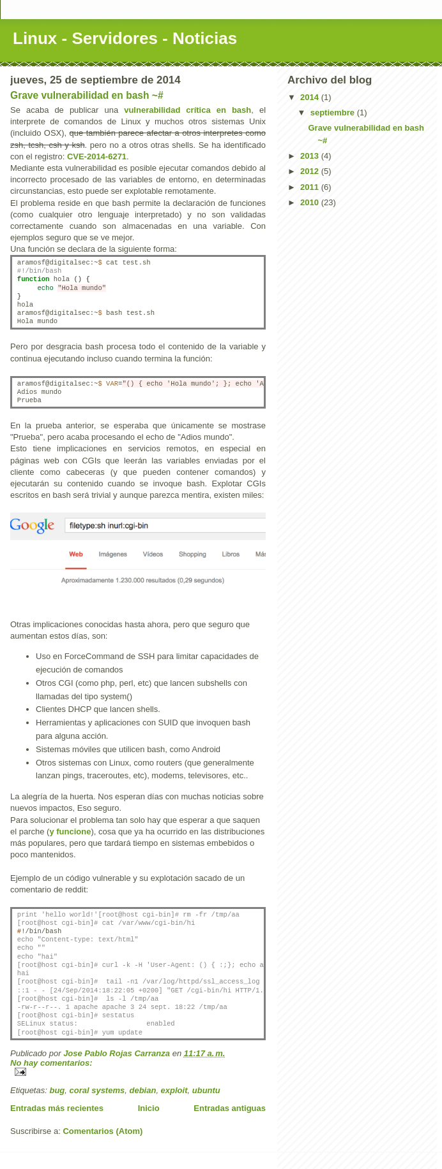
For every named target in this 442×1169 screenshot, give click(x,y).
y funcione (70, 831)
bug (57, 1090)
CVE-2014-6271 (96, 156)
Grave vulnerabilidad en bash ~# (87, 95)
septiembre (333, 112)
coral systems (97, 1090)
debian (142, 1090)
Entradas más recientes (56, 1108)
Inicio (149, 1108)
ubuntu (206, 1090)
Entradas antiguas (230, 1108)
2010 (310, 202)
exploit (174, 1090)
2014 (310, 97)
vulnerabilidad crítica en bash (187, 110)
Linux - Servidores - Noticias (125, 38)
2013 (310, 156)
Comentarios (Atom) (102, 1131)
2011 (310, 187)
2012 (310, 171)
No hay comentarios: (51, 1063)
